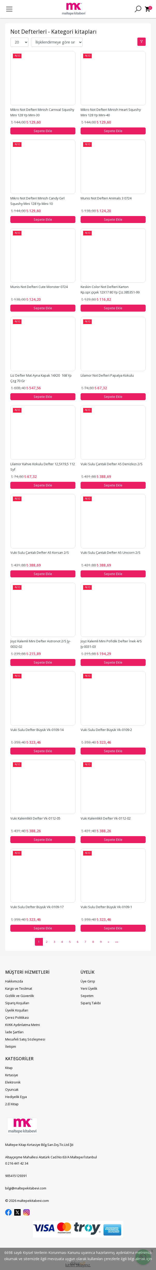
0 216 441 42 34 (16, 1163)
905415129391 (16, 1175)
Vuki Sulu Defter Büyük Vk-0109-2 (106, 729)
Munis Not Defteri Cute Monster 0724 (39, 286)
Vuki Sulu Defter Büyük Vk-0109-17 (37, 907)
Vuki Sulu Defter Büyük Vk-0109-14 (37, 729)
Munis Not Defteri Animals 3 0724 (106, 198)
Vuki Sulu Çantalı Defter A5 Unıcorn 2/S (111, 552)
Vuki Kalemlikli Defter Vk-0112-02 (106, 818)
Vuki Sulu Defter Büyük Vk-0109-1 (106, 907)
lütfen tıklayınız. (78, 1264)
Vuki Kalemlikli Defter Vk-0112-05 (35, 818)
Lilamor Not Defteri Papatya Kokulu (107, 375)
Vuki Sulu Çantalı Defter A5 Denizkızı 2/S (112, 464)
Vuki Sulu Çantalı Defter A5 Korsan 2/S (39, 552)
